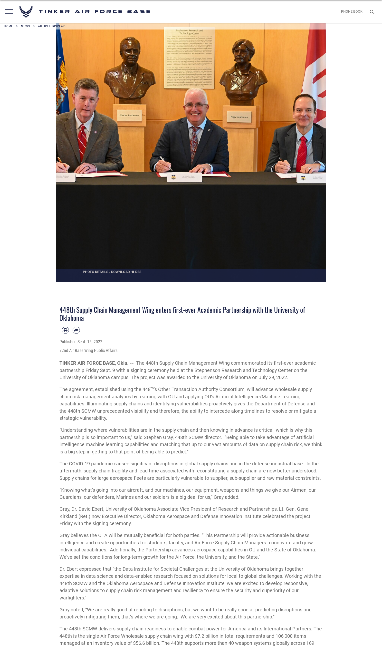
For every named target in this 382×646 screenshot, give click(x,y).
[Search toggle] (373, 11)
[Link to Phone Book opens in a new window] (352, 11)
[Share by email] (76, 330)
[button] (8, 11)
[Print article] (65, 330)
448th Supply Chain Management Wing (188, 363)
